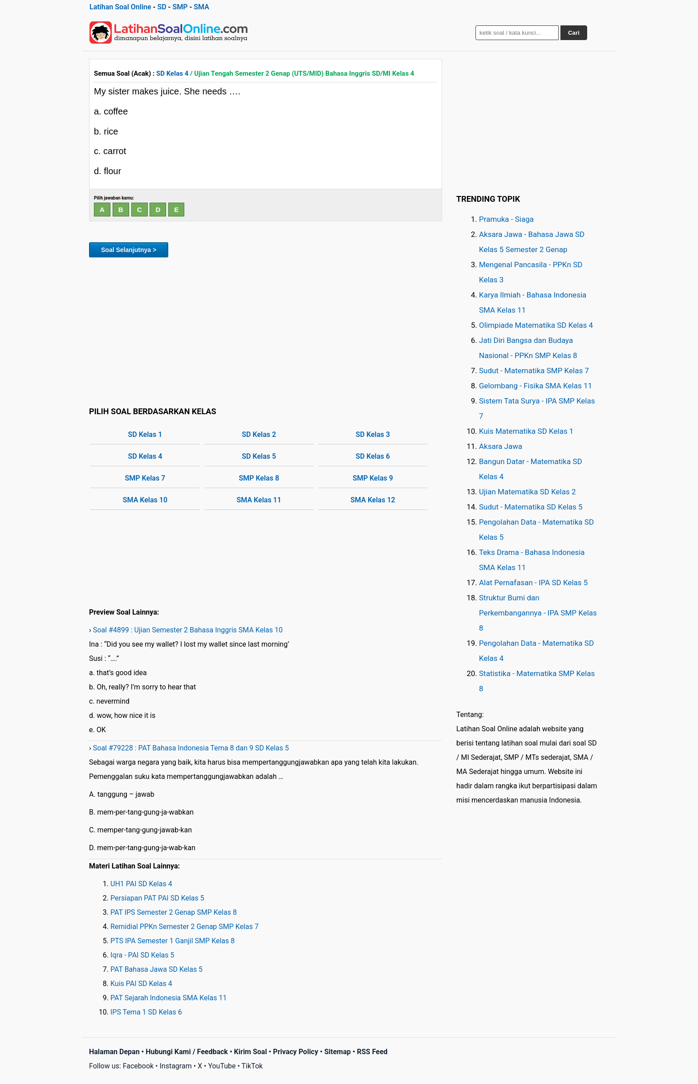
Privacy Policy (295, 1051)
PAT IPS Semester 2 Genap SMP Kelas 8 (173, 912)
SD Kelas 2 (259, 434)
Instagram (175, 1066)
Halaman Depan (114, 1051)
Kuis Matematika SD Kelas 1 (526, 431)
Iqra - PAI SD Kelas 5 (142, 955)
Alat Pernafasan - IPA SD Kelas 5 (533, 582)
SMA (201, 7)
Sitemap (337, 1051)
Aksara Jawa (500, 446)
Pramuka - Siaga (506, 219)
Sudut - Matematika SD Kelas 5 (531, 506)
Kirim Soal (250, 1051)
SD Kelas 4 (172, 73)
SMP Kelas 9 (373, 478)
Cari (574, 32)
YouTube (221, 1066)
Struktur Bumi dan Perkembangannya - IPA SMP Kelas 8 (538, 612)
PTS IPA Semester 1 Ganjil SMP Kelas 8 (172, 941)
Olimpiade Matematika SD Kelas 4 (536, 325)
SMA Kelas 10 (145, 500)
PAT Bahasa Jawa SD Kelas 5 (156, 969)
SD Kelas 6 (373, 456)
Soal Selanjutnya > (128, 249)
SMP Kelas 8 (259, 478)
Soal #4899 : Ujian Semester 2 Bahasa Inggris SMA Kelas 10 (188, 630)
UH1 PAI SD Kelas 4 (141, 884)
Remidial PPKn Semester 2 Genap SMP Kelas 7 (184, 926)
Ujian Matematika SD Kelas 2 (527, 491)
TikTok (252, 1066)
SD (161, 7)
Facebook (138, 1066)
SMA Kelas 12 (372, 500)
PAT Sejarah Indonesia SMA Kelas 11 (168, 998)
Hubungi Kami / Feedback (187, 1051)
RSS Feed (372, 1051)
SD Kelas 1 (145, 434)
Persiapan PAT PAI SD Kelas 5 (157, 898)
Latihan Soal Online (120, 7)
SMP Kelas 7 (145, 478)
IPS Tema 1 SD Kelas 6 (146, 1012)
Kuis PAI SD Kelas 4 (141, 983)
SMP (179, 7)
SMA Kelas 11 (259, 500)
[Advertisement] (265, 330)
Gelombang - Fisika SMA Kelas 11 (535, 385)
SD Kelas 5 (259, 456)
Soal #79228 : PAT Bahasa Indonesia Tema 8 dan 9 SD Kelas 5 (191, 748)
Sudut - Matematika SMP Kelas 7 (534, 370)
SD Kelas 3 (373, 434)
